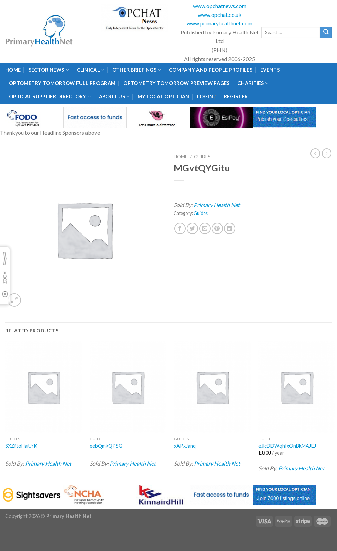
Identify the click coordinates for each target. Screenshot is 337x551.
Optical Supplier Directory (50, 96)
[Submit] (326, 32)
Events (270, 70)
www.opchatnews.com (219, 5)
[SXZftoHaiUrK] (43, 387)
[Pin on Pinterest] (217, 228)
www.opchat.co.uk (220, 14)
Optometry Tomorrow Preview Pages (176, 83)
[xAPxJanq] (212, 387)
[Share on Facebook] (180, 228)
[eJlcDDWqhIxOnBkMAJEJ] (296, 387)
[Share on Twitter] (192, 228)
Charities (252, 83)
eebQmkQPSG (106, 446)
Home (13, 70)
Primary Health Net (217, 204)
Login (205, 97)
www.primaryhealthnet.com (219, 23)
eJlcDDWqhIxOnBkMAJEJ (287, 446)
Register (236, 97)
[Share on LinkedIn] (229, 228)
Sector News (49, 69)
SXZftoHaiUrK (21, 446)
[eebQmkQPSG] (128, 387)
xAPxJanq (185, 446)
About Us (114, 96)
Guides (202, 156)
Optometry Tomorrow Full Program (62, 83)
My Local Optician (163, 97)
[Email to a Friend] (205, 228)
